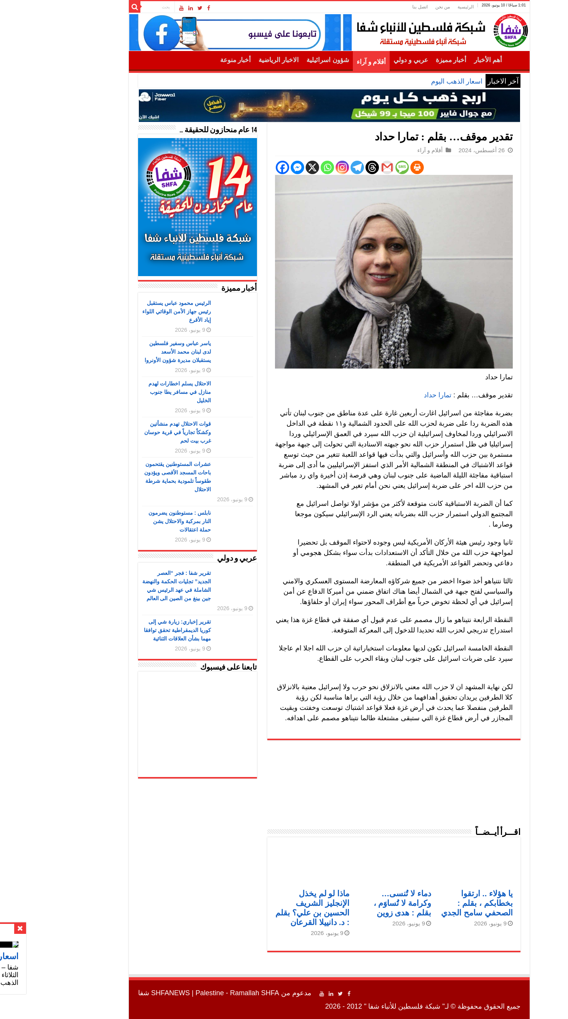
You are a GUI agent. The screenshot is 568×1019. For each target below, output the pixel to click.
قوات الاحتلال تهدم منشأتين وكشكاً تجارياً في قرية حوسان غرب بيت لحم (132, 432)
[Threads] (327, 167)
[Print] (372, 167)
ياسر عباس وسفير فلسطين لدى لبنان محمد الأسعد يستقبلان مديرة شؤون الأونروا (132, 351)
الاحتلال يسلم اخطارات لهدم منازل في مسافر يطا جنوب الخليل (134, 391)
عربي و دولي (365, 60)
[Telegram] (312, 167)
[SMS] (357, 167)
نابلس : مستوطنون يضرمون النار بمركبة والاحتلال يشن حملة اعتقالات (134, 521)
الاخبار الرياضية (233, 60)
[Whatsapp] (282, 167)
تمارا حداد (392, 395)
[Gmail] (342, 167)
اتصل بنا (374, 7)
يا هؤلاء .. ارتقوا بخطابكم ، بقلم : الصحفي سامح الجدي (432, 903)
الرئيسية (420, 7)
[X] (267, 167)
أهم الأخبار (443, 60)
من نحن (397, 7)
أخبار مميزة (405, 60)
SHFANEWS (125, 993)
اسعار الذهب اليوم (411, 81)
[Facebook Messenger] (252, 167)
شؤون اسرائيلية (282, 60)
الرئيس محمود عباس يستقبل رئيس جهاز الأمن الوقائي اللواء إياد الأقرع (131, 311)
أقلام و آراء (326, 62)
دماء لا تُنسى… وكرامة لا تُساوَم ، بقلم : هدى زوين (357, 903)
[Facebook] (237, 167)
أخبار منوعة (190, 60)
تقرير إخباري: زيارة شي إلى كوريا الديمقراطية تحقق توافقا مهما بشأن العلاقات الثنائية (132, 630)
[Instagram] (297, 167)
